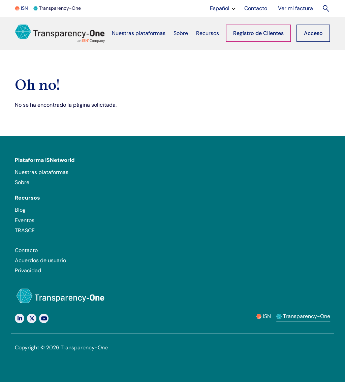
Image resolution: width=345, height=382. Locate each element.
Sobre (22, 182)
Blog (20, 209)
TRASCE (25, 230)
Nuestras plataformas (41, 172)
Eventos (24, 220)
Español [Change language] (224, 8)
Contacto (26, 250)
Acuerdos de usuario (40, 260)
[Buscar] (326, 8)
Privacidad (28, 270)
